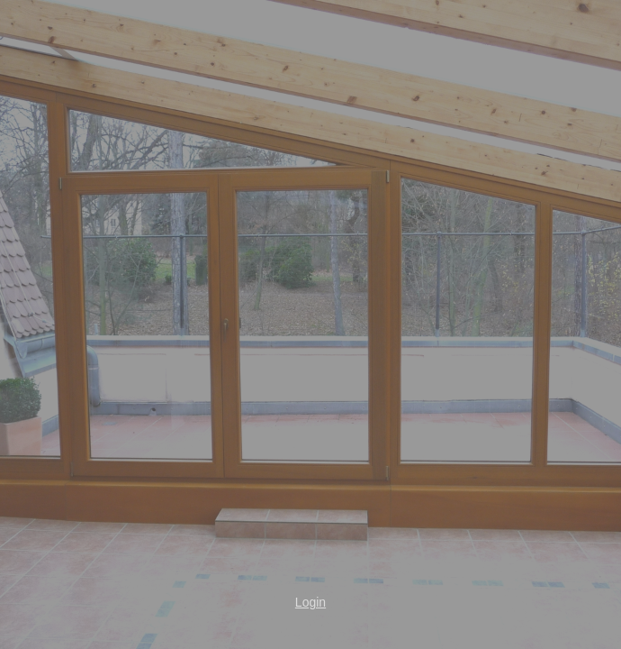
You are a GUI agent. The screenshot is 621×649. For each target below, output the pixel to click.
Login (310, 602)
